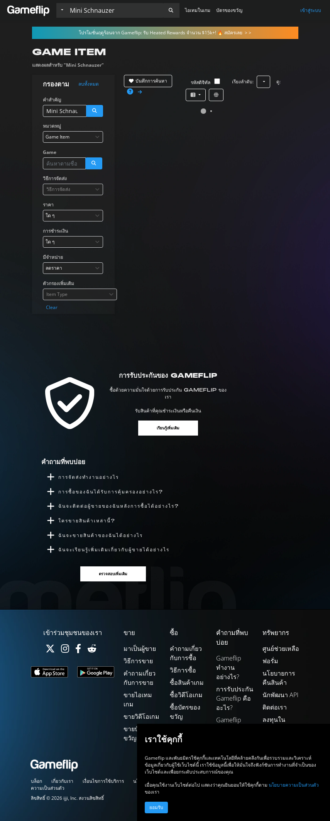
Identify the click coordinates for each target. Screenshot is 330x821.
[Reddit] (91, 650)
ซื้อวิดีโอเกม (186, 695)
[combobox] (73, 137)
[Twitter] (50, 650)
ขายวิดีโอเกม (141, 716)
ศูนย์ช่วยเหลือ (280, 648)
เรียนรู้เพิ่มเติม (168, 428)
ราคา (48, 204)
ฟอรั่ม (270, 661)
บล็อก (36, 781)
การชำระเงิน (55, 231)
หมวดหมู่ (52, 126)
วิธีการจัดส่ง (55, 178)
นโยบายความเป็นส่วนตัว (294, 785)
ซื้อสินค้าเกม (187, 682)
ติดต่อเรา (274, 707)
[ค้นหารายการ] (114, 10)
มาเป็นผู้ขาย (140, 648)
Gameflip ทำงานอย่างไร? (228, 667)
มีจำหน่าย (53, 257)
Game (49, 152)
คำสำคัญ (52, 99)
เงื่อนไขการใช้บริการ (103, 781)
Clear (52, 307)
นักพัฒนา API (280, 695)
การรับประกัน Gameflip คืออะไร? (234, 698)
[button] (170, 10)
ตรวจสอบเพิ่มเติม (113, 573)
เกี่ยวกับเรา (62, 781)
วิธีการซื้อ (183, 670)
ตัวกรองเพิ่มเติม (58, 283)
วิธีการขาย (138, 661)
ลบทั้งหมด (88, 84)
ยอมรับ (156, 807)
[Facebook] (78, 650)
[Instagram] (65, 650)
